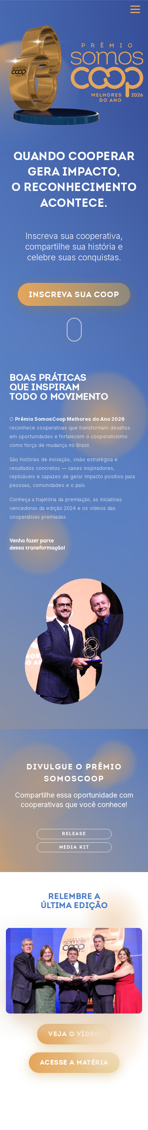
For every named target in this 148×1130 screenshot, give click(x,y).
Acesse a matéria (74, 1062)
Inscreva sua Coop (74, 294)
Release (74, 833)
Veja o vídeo (74, 1034)
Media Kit (74, 847)
